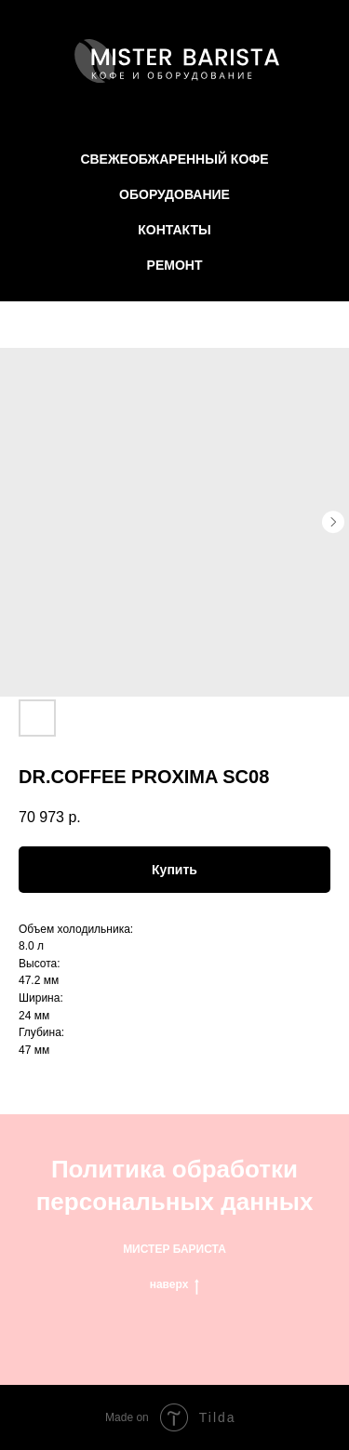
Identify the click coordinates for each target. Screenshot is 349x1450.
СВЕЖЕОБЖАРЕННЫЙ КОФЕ (174, 159)
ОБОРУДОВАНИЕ (174, 194)
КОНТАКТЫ (174, 229)
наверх (175, 1285)
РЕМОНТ (175, 265)
